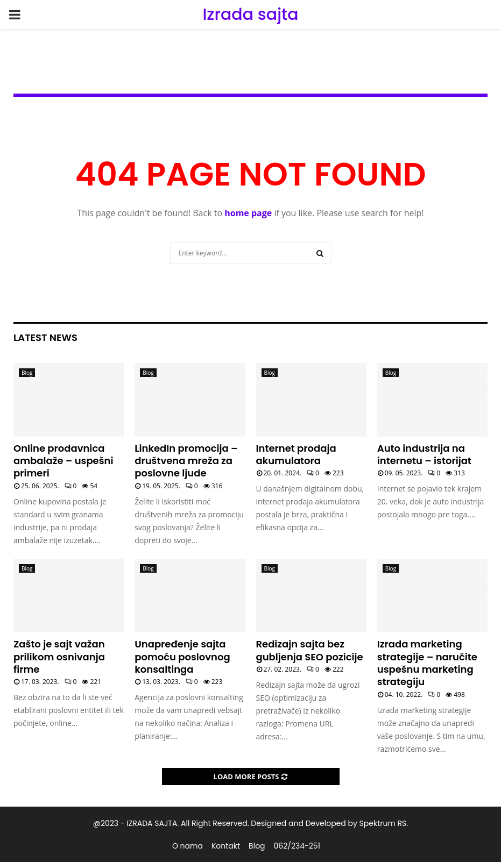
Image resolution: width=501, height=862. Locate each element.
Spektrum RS (383, 823)
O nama (187, 845)
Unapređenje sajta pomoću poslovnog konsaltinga (182, 656)
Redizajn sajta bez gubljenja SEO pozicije (309, 650)
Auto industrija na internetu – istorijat (424, 454)
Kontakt (225, 845)
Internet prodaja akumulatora (296, 454)
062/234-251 (297, 845)
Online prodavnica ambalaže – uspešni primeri (63, 460)
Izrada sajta (250, 14)
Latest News (45, 337)
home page (248, 213)
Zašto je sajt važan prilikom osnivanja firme (59, 656)
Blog (27, 372)
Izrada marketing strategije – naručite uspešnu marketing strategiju (427, 662)
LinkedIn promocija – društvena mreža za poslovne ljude (186, 460)
